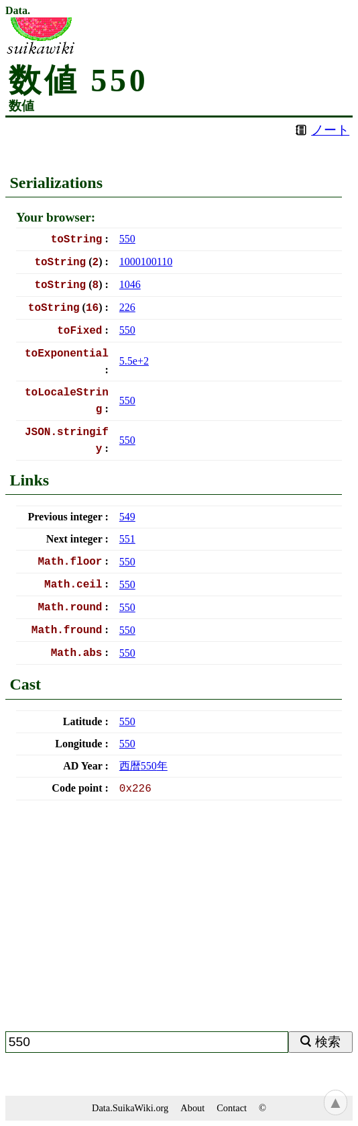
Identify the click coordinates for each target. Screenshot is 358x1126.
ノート (330, 130)
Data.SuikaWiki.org (130, 1107)
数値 (21, 106)
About (192, 1107)
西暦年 (143, 765)
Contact (232, 1107)
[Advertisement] (179, 921)
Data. (17, 10)
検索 (328, 1042)
